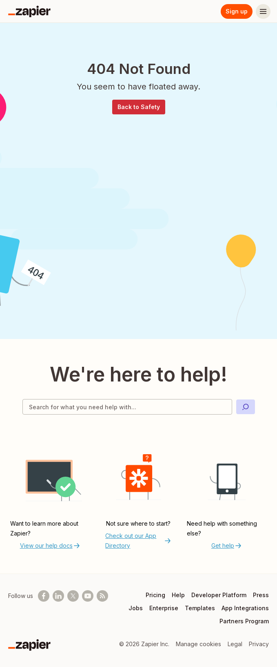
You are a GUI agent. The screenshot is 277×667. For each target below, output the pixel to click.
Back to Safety (138, 106)
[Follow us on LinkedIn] (58, 596)
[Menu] (263, 11)
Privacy (259, 643)
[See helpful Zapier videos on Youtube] (87, 596)
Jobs (136, 608)
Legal (235, 643)
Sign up (237, 11)
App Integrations (245, 608)
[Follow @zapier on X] (73, 596)
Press (261, 594)
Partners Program (244, 621)
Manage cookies (198, 643)
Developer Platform (218, 594)
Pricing (155, 594)
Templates (200, 608)
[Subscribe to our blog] (102, 596)
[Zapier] (29, 11)
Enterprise (163, 608)
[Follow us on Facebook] (43, 596)
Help (178, 594)
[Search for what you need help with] (127, 406)
